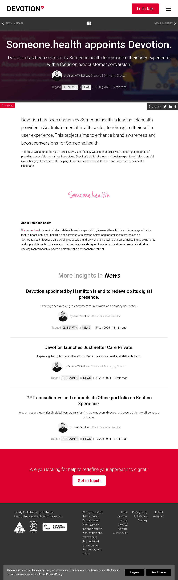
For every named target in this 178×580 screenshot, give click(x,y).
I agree (134, 572)
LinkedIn (159, 512)
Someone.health (31, 230)
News (86, 87)
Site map (143, 520)
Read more (158, 572)
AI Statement (141, 516)
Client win (69, 87)
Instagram (158, 516)
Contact (122, 528)
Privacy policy (140, 512)
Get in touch (89, 480)
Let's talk (145, 8)
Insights (122, 524)
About (123, 520)
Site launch (70, 378)
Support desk (119, 532)
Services (122, 516)
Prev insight (12, 23)
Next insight (165, 23)
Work (124, 512)
